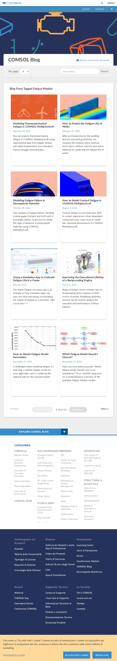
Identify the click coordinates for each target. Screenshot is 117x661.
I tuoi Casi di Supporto (57, 598)
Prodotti (18, 548)
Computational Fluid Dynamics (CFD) (44, 510)
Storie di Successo (55, 558)
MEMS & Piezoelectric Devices (90, 508)
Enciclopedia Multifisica (89, 571)
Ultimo (105, 408)
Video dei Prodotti (55, 553)
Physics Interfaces (69, 519)
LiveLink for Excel (92, 465)
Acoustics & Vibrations (89, 489)
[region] (58, 648)
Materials (65, 496)
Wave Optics (43, 496)
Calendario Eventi (23, 603)
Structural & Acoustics (93, 482)
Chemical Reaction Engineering (19, 462)
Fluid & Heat (45, 503)
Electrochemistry (22, 481)
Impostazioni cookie (14, 655)
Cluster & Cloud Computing (68, 461)
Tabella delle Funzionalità (27, 554)
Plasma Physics (44, 470)
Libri (48, 569)
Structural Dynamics (89, 518)
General (66, 451)
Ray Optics (42, 475)
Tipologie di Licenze (25, 559)
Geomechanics (91, 495)
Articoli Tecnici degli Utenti (60, 564)
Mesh (63, 501)
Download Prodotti (56, 622)
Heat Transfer (43, 517)
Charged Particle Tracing (45, 456)
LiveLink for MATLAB (89, 472)
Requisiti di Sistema (24, 564)
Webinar (18, 592)
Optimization (67, 514)
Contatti (81, 608)
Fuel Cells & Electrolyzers (20, 492)
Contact (99, 9)
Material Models (91, 500)
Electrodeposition (22, 486)
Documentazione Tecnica (59, 617)
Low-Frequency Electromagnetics (45, 464)
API (62, 454)
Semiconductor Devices (44, 490)
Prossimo (78, 409)
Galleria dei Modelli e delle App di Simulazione (60, 547)
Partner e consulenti (56, 611)
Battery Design (21, 454)
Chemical (20, 451)
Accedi (86, 9)
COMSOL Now (23, 501)
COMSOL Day (21, 598)
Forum (80, 555)
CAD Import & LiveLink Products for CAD (92, 457)
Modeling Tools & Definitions (69, 507)
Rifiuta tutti (102, 655)
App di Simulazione (56, 575)
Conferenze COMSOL (25, 608)
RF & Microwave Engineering (45, 482)
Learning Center (85, 545)
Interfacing (92, 451)
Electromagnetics (50, 451)
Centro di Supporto (56, 592)
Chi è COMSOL (84, 592)
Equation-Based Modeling (68, 469)
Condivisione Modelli (88, 561)
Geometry (65, 475)
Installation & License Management (67, 483)
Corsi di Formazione (87, 550)
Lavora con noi (84, 598)
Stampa (81, 603)
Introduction (67, 491)
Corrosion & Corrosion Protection (20, 473)
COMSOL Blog (84, 566)
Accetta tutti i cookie (76, 655)
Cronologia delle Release (27, 570)
